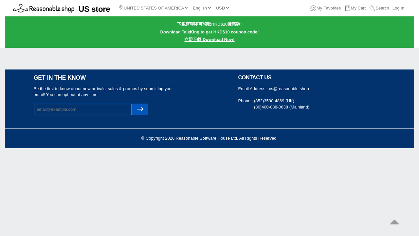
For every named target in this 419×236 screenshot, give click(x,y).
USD (222, 8)
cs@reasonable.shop (289, 88)
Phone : (246, 100)
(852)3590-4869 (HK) (274, 100)
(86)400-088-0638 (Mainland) (281, 107)
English (201, 8)
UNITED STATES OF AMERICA (153, 7)
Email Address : (253, 88)
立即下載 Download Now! (209, 39)
